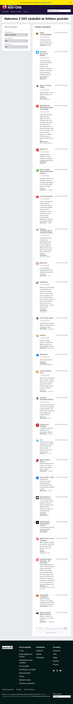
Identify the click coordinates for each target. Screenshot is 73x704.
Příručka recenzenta (27, 683)
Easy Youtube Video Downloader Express (46, 171)
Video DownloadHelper (46, 33)
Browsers (56, 651)
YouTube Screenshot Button (46, 398)
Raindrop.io (44, 354)
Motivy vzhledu (16, 11)
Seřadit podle (8, 32)
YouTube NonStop (46, 196)
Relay (55, 658)
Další (65, 629)
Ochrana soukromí (7, 689)
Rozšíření (5, 11)
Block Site (43, 263)
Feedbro (43, 335)
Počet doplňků (25, 647)
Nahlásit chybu (25, 680)
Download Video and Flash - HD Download (46, 561)
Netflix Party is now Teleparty (47, 539)
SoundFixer (44, 282)
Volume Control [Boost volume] (45, 613)
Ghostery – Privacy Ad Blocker (44, 53)
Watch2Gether (45, 497)
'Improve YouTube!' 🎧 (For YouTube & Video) (46, 231)
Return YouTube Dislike (45, 86)
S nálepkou (7, 44)
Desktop (39, 651)
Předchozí (40, 629)
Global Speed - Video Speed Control (45, 523)
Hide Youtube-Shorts (45, 460)
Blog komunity (24, 673)
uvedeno (10, 694)
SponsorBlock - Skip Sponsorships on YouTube (46, 107)
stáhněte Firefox (46, 2)
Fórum (21, 676)
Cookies (18, 689)
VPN (55, 654)
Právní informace (29, 689)
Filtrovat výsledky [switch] (10, 27)
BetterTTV (43, 149)
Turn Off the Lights (46, 318)
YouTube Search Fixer (46, 372)
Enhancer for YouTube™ (44, 425)
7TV (41, 440)
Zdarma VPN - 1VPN (47, 477)
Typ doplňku (8, 38)
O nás (21, 651)
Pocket (56, 664)
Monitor (56, 661)
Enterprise (40, 658)
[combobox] (59, 11)
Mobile (38, 654)
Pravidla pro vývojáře (27, 670)
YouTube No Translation (44, 596)
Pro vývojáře (24, 666)
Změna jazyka (57, 694)
